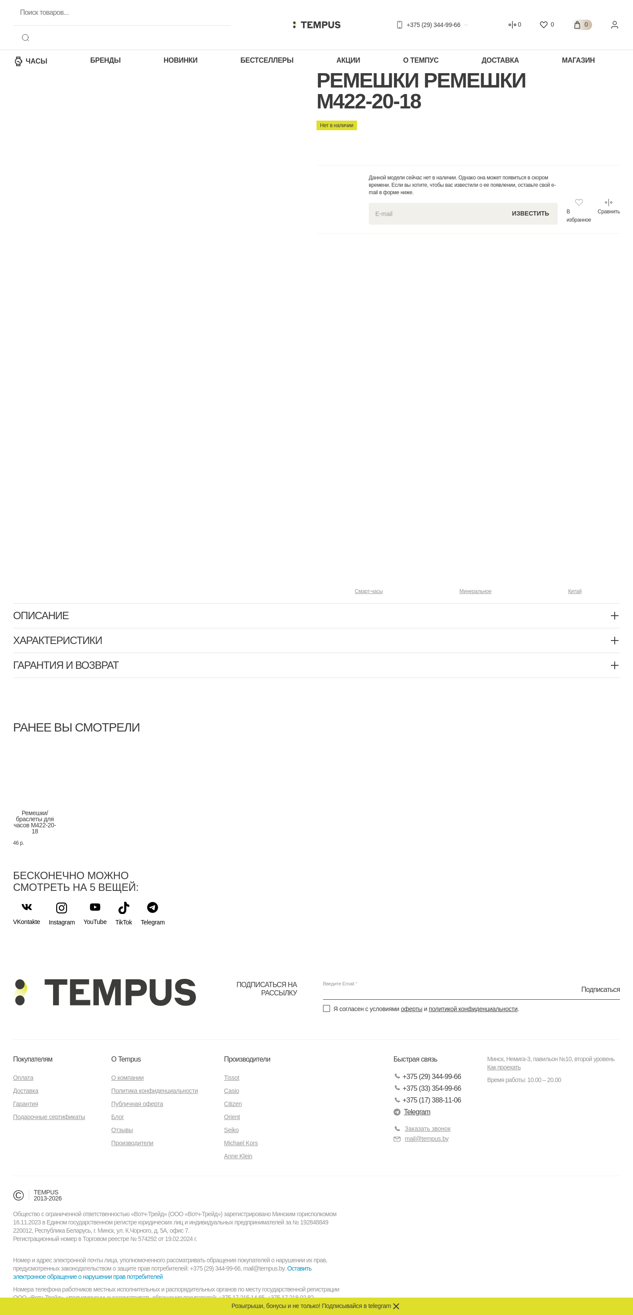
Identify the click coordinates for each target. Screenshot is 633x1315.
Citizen (233, 1103)
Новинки (181, 60)
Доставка (500, 60)
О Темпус (420, 60)
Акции (348, 60)
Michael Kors (241, 1143)
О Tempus (126, 1059)
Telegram (412, 1112)
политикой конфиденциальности (473, 1008)
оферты (411, 1008)
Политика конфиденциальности (154, 1090)
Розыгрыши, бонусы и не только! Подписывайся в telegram (311, 1305)
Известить (530, 213)
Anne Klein (238, 1156)
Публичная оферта (137, 1103)
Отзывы (122, 1129)
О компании (127, 1077)
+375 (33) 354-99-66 (427, 1088)
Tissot (231, 1077)
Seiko (231, 1129)
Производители (132, 1143)
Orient (232, 1116)
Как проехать (504, 1067)
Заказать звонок (428, 1128)
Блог (117, 1116)
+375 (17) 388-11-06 (427, 1100)
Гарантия (25, 1103)
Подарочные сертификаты (49, 1116)
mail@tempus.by (421, 1139)
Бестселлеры (266, 60)
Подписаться (600, 989)
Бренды (105, 60)
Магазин (578, 60)
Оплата (23, 1077)
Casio (231, 1090)
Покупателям (32, 1059)
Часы (30, 61)
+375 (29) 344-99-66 (427, 1076)
